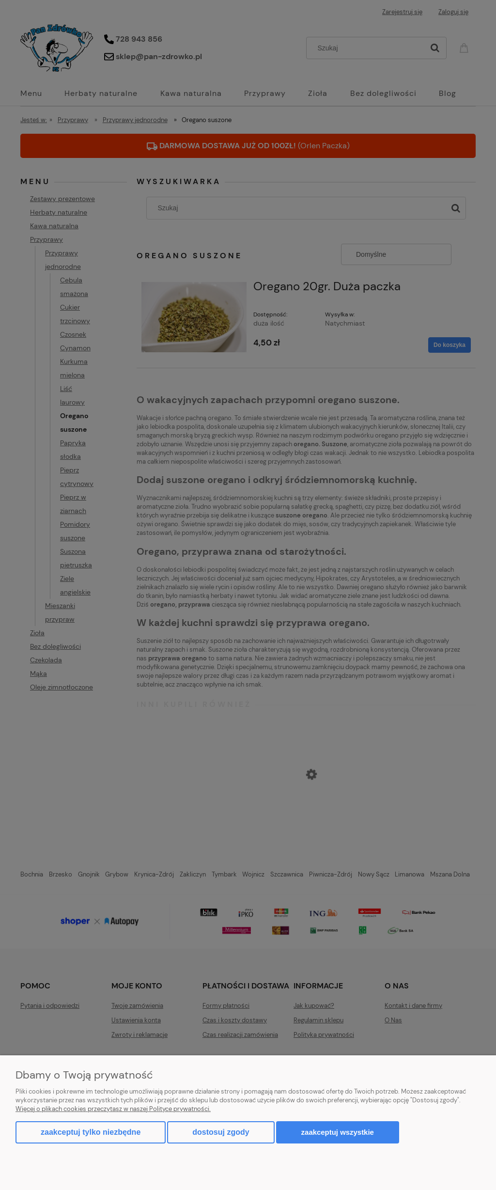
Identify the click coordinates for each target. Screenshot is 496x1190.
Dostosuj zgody (220, 1132)
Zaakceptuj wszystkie (337, 1132)
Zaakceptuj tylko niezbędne (90, 1132)
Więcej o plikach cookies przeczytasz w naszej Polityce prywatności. (113, 1109)
